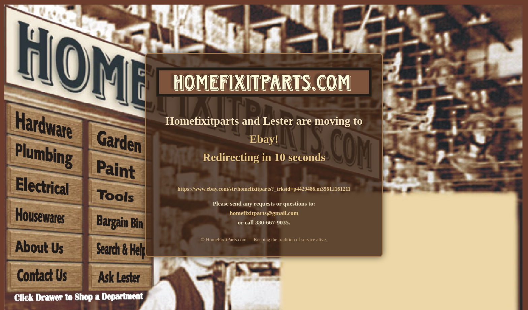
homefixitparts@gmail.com (264, 213)
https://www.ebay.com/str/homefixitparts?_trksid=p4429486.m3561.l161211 (264, 189)
